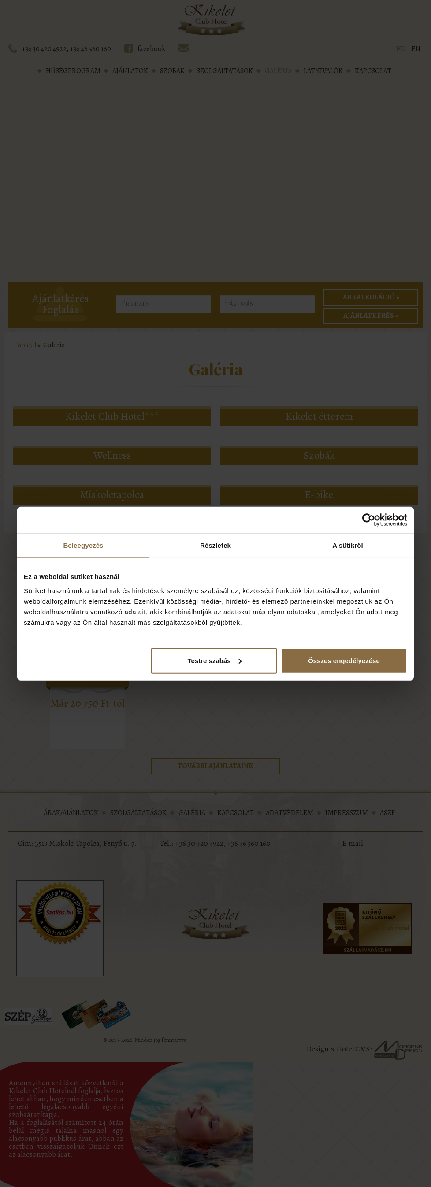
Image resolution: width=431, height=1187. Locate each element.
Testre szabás (215, 660)
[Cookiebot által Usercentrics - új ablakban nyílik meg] (368, 520)
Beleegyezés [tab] (83, 545)
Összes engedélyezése (344, 660)
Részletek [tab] (215, 545)
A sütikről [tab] (347, 545)
